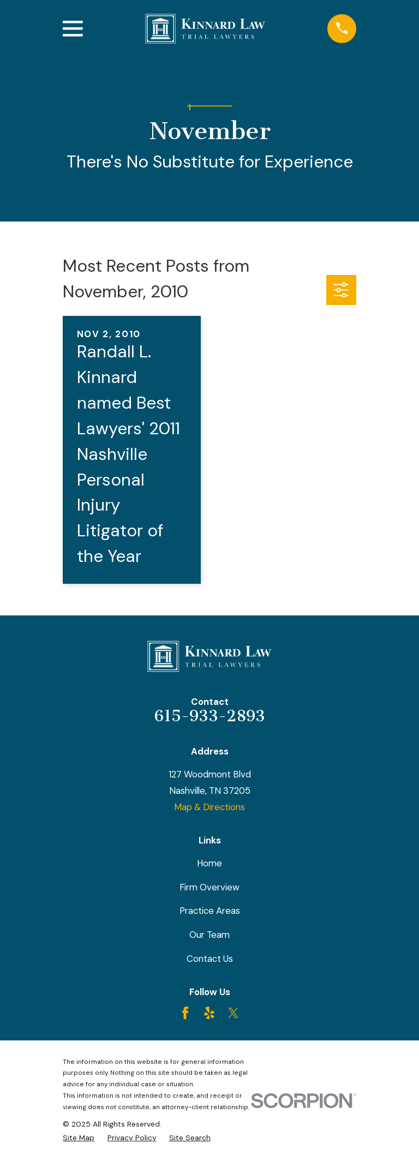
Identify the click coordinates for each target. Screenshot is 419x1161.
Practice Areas (209, 911)
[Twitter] (233, 1013)
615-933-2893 (209, 716)
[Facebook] (185, 1013)
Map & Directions (209, 807)
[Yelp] (209, 1013)
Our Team (209, 935)
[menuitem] (78, 1138)
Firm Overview (209, 887)
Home (209, 863)
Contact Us (210, 959)
